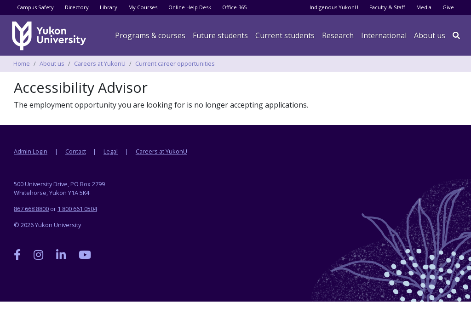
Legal (110, 151)
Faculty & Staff (387, 7)
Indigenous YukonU (334, 7)
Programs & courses (150, 35)
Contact (75, 151)
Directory (77, 7)
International (384, 35)
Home (21, 63)
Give (448, 7)
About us (429, 35)
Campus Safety (35, 7)
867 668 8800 (31, 209)
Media (423, 7)
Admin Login (30, 151)
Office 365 (234, 7)
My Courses (142, 7)
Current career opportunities (175, 63)
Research (338, 35)
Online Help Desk (189, 7)
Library (108, 7)
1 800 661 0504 (77, 209)
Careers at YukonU (100, 63)
